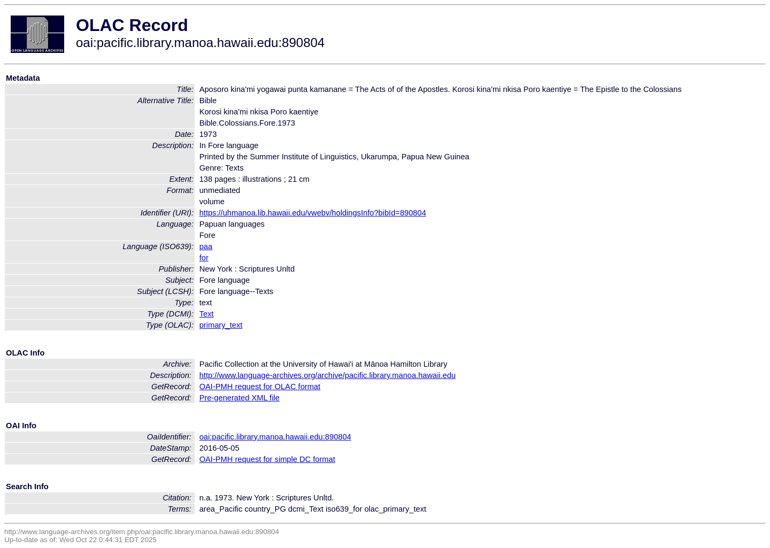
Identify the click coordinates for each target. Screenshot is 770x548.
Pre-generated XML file (239, 397)
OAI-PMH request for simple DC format (267, 459)
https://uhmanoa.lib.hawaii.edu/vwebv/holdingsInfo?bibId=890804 (312, 213)
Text (206, 314)
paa (205, 246)
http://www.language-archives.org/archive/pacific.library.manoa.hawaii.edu (327, 375)
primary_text (221, 325)
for (204, 257)
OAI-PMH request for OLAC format (259, 386)
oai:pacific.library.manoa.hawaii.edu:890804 (275, 437)
